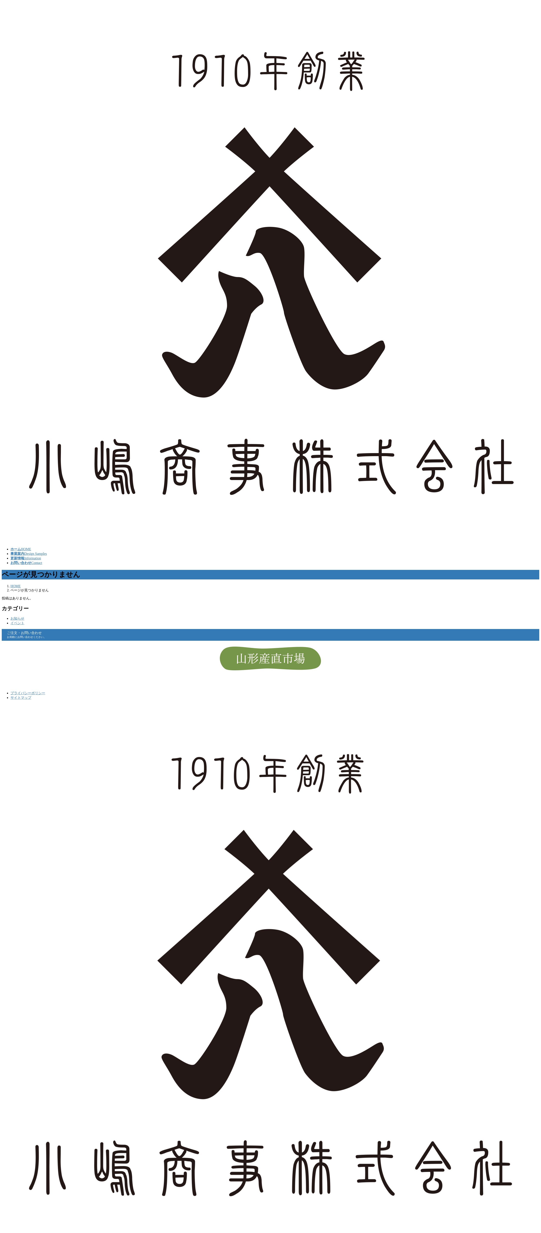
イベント (17, 623)
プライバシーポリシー (27, 693)
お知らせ (17, 618)
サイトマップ (20, 697)
